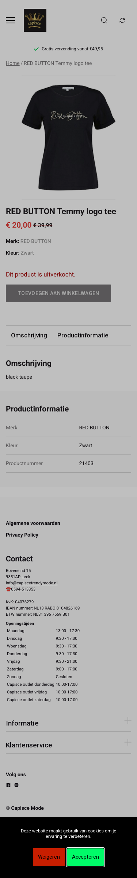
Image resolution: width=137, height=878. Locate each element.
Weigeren (49, 857)
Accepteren (85, 857)
